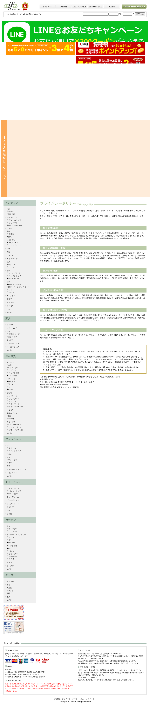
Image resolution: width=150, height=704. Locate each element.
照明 (8, 271)
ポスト (9, 562)
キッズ (9, 575)
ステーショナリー (15, 482)
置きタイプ (12, 337)
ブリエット (13, 223)
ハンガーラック (13, 347)
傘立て (9, 299)
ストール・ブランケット (16, 469)
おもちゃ (10, 581)
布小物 (9, 588)
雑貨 (8, 457)
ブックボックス (13, 500)
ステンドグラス (13, 217)
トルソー (10, 302)
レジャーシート (15, 425)
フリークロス (13, 399)
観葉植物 (11, 543)
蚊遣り (10, 416)
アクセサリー (13, 460)
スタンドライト (14, 273)
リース (11, 537)
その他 (9, 312)
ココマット (13, 531)
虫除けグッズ (12, 413)
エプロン (12, 370)
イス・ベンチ (12, 328)
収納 (8, 262)
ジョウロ (11, 549)
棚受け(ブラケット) (15, 284)
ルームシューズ (15, 451)
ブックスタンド (13, 504)
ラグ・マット (14, 404)
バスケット (11, 379)
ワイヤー (11, 384)
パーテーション (13, 343)
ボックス (11, 265)
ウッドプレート (14, 245)
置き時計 (11, 214)
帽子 (8, 466)
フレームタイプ (15, 220)
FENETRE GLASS (15, 225)
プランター (13, 554)
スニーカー (13, 448)
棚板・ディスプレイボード (18, 287)
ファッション (13, 439)
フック (11, 267)
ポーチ (11, 463)
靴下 (10, 593)
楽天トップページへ (88, 699)
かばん (9, 454)
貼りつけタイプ (14, 494)
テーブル (10, 325)
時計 (8, 209)
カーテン (12, 401)
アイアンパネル (13, 259)
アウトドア (11, 422)
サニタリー (11, 410)
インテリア (12, 202)
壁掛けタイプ (13, 334)
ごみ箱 (9, 393)
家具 (8, 318)
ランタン (10, 566)
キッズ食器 (12, 376)
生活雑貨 (10, 356)
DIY (8, 282)
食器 (10, 365)
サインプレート (13, 240)
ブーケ (11, 540)
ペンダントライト (15, 276)
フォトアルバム (13, 488)
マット (9, 526)
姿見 (10, 237)
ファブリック (12, 396)
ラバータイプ (14, 529)
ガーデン (10, 519)
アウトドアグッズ (16, 430)
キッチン (10, 362)
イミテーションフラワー (16, 535)
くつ (8, 445)
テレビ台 (10, 340)
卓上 (10, 231)
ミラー (9, 229)
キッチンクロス (14, 368)
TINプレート (13, 243)
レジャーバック (15, 427)
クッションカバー (16, 407)
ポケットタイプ (15, 491)
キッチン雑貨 (13, 373)
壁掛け (11, 211)
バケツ (11, 551)
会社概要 (57, 699)
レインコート (12, 473)
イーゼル (10, 306)
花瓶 (8, 249)
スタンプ (10, 507)
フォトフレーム (13, 497)
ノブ (10, 290)
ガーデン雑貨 (12, 546)
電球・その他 (13, 278)
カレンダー (11, 296)
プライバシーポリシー (70, 699)
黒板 (8, 252)
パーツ (11, 292)
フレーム (10, 255)
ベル (8, 309)
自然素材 (11, 382)
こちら (45, 365)
